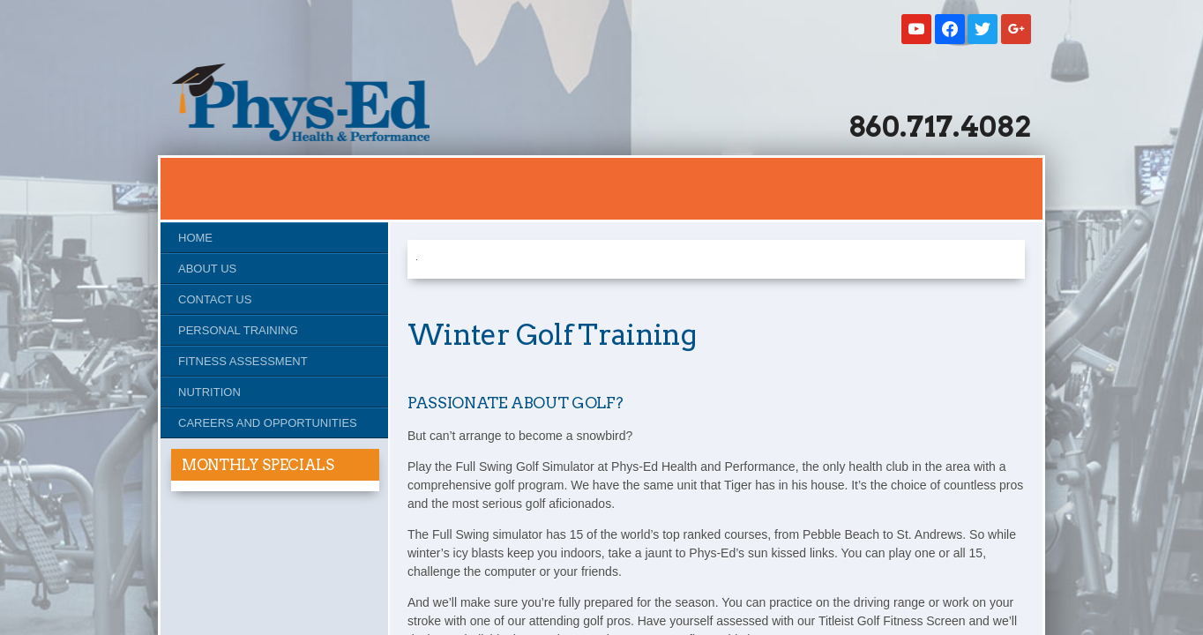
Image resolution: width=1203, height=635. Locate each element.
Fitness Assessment (243, 361)
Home (195, 237)
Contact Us (214, 299)
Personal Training (238, 330)
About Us (207, 268)
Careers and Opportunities (267, 423)
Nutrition (209, 392)
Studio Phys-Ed (301, 102)
